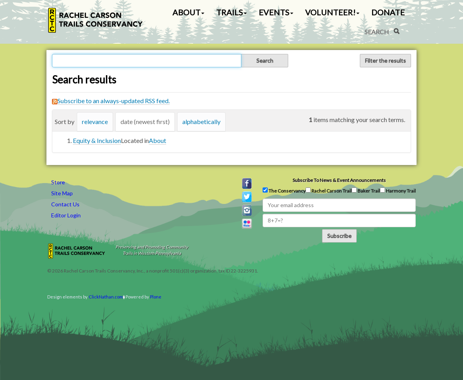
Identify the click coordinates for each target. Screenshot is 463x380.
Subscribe (339, 235)
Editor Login (66, 215)
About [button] (188, 12)
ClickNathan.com (106, 296)
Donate (388, 12)
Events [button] (276, 12)
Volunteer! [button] (332, 12)
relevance (95, 121)
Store (58, 182)
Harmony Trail (398, 190)
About (157, 140)
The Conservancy (284, 190)
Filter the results (385, 60)
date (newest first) (145, 121)
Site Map (62, 193)
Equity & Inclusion (97, 140)
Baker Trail (366, 190)
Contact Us (65, 204)
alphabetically (201, 121)
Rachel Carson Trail (329, 190)
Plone (155, 296)
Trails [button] (231, 12)
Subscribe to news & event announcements (339, 180)
